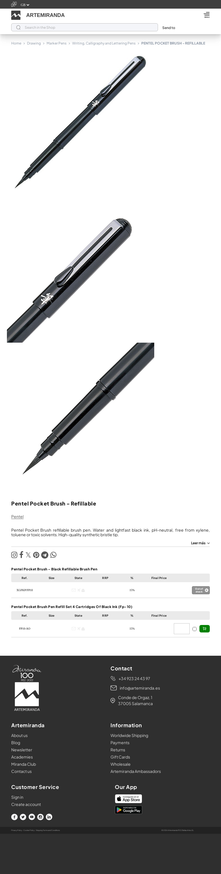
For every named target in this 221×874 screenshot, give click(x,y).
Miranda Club (23, 764)
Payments (119, 742)
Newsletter (21, 749)
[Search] (84, 27)
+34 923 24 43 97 (134, 678)
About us (19, 735)
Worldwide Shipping (129, 735)
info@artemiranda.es (140, 687)
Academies (22, 756)
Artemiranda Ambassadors (135, 771)
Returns (117, 749)
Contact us (21, 771)
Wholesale (120, 764)
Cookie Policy (29, 830)
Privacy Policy (16, 830)
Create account (26, 804)
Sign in (17, 797)
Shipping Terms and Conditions (48, 830)
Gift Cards (120, 756)
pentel (17, 516)
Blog (15, 742)
